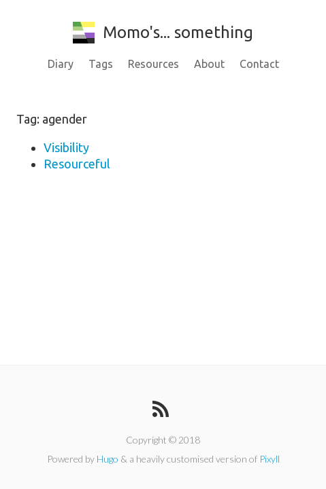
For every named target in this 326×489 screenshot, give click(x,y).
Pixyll (269, 459)
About (209, 64)
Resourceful (77, 163)
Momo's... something (163, 32)
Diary (61, 64)
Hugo (107, 459)
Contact (259, 64)
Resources (153, 64)
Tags (100, 64)
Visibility (66, 147)
